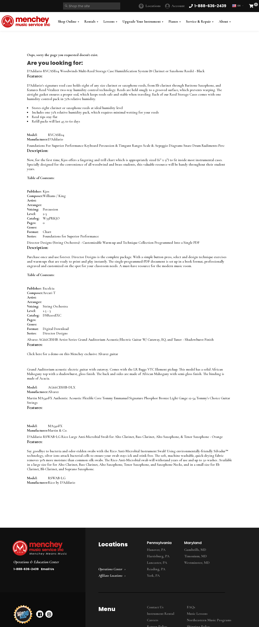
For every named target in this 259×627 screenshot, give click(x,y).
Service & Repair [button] (199, 21)
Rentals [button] (91, 21)
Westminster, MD (197, 563)
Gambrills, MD (195, 550)
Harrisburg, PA (158, 556)
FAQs (191, 607)
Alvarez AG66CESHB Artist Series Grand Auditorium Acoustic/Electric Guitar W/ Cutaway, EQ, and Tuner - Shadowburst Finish (120, 339)
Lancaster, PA (157, 563)
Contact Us (155, 607)
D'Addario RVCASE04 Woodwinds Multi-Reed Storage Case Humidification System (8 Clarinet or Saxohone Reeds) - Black (116, 71)
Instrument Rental (160, 614)
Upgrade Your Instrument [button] (142, 21)
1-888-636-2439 (26, 569)
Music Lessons (197, 614)
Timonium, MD (195, 556)
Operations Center (110, 569)
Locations (153, 6)
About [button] (225, 21)
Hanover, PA (156, 550)
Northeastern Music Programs (209, 620)
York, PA (153, 575)
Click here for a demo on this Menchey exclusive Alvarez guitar (72, 354)
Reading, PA (156, 569)
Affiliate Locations (110, 575)
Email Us (47, 569)
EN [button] (237, 6)
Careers (152, 620)
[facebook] (39, 614)
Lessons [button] (110, 21)
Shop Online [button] (68, 21)
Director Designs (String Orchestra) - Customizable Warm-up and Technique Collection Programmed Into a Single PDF (113, 242)
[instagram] (49, 614)
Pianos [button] (175, 21)
